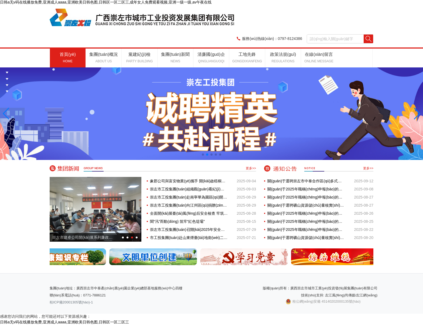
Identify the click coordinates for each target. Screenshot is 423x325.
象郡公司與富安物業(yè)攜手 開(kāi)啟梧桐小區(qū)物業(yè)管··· (189, 181)
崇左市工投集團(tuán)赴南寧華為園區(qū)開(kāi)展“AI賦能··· (189, 197)
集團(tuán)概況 (103, 57)
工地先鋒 (247, 57)
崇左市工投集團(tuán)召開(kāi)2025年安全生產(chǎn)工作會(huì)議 (189, 229)
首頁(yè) (68, 57)
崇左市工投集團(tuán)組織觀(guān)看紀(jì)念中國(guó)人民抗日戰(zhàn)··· (189, 189)
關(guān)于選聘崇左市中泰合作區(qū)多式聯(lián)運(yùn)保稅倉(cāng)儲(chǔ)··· (306, 181)
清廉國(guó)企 (211, 57)
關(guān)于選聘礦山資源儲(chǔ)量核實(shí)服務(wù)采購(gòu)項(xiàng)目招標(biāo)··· (306, 205)
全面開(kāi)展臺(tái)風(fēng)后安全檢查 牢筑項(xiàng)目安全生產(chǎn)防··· (189, 213)
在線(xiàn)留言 (318, 57)
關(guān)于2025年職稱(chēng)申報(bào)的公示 (306, 189)
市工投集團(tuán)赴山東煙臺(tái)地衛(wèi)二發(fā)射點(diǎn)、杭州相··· (189, 237)
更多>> (251, 168)
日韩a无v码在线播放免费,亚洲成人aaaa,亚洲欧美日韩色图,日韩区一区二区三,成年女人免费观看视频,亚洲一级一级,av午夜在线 (106, 2)
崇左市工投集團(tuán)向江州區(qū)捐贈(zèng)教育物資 (189, 205)
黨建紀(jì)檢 (139, 57)
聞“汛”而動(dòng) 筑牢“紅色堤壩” (177, 221)
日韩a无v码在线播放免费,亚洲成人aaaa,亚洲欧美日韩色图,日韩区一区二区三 (64, 322)
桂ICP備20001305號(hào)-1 (71, 302)
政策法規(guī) (283, 57)
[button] (6, 113)
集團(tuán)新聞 (175, 57)
